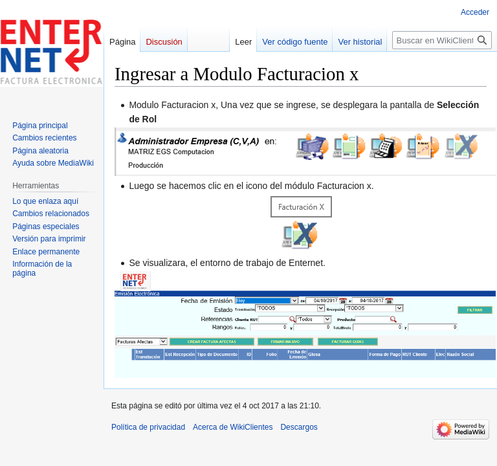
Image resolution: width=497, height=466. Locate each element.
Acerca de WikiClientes (232, 427)
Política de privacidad (148, 427)
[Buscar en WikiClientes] (442, 40)
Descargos (298, 427)
